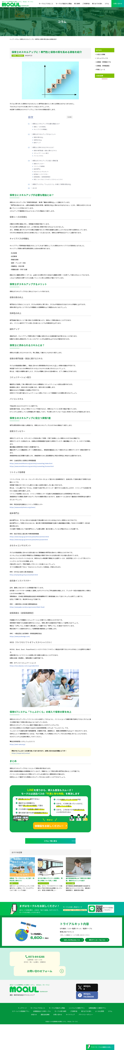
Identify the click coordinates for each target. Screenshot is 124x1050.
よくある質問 (99, 999)
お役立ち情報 (100, 54)
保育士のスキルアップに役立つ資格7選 (45, 160)
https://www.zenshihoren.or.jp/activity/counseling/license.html (32, 466)
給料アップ (37, 143)
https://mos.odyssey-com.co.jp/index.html (24, 666)
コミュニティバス (102, 58)
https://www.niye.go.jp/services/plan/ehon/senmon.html (29, 537)
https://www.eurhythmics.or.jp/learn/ (22, 507)
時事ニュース (100, 69)
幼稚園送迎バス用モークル (42, 999)
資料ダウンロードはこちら (97, 940)
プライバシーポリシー (85, 1002)
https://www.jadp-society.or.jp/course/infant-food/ (27, 607)
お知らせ (34, 1002)
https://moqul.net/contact (21, 753)
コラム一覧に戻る (50, 841)
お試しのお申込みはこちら (72, 940)
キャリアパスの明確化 (40, 129)
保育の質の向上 (38, 137)
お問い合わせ (117, 4)
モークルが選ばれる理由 (64, 4)
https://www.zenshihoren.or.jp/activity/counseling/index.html (31, 463)
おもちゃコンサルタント (41, 172)
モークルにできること (46, 4)
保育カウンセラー (39, 164)
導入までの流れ (97, 4)
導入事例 (77, 4)
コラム (107, 4)
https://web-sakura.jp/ (17, 744)
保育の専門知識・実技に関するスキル (45, 150)
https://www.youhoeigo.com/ (20, 636)
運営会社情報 (45, 1002)
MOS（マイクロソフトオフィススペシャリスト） (49, 179)
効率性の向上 (38, 140)
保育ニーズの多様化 (40, 127)
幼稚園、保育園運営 (102, 66)
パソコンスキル (38, 156)
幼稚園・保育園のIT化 (103, 62)
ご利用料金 (86, 4)
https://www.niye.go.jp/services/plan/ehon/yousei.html (29, 540)
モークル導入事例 (60, 999)
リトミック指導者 (39, 166)
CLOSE (69, 117)
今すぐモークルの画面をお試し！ (100, 1046)
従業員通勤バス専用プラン (97, 995)
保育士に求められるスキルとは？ (43, 147)
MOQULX (79, 978)
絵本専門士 (37, 169)
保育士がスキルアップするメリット (44, 134)
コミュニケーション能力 (41, 153)
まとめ (35, 188)
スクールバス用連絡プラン (20, 999)
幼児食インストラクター (41, 174)
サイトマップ (70, 1002)
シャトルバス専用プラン (77, 995)
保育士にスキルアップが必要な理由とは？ (46, 124)
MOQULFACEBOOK (105, 978)
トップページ (22, 995)
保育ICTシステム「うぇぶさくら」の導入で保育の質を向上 (52, 184)
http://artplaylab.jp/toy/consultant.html (24, 575)
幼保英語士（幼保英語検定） (43, 177)
